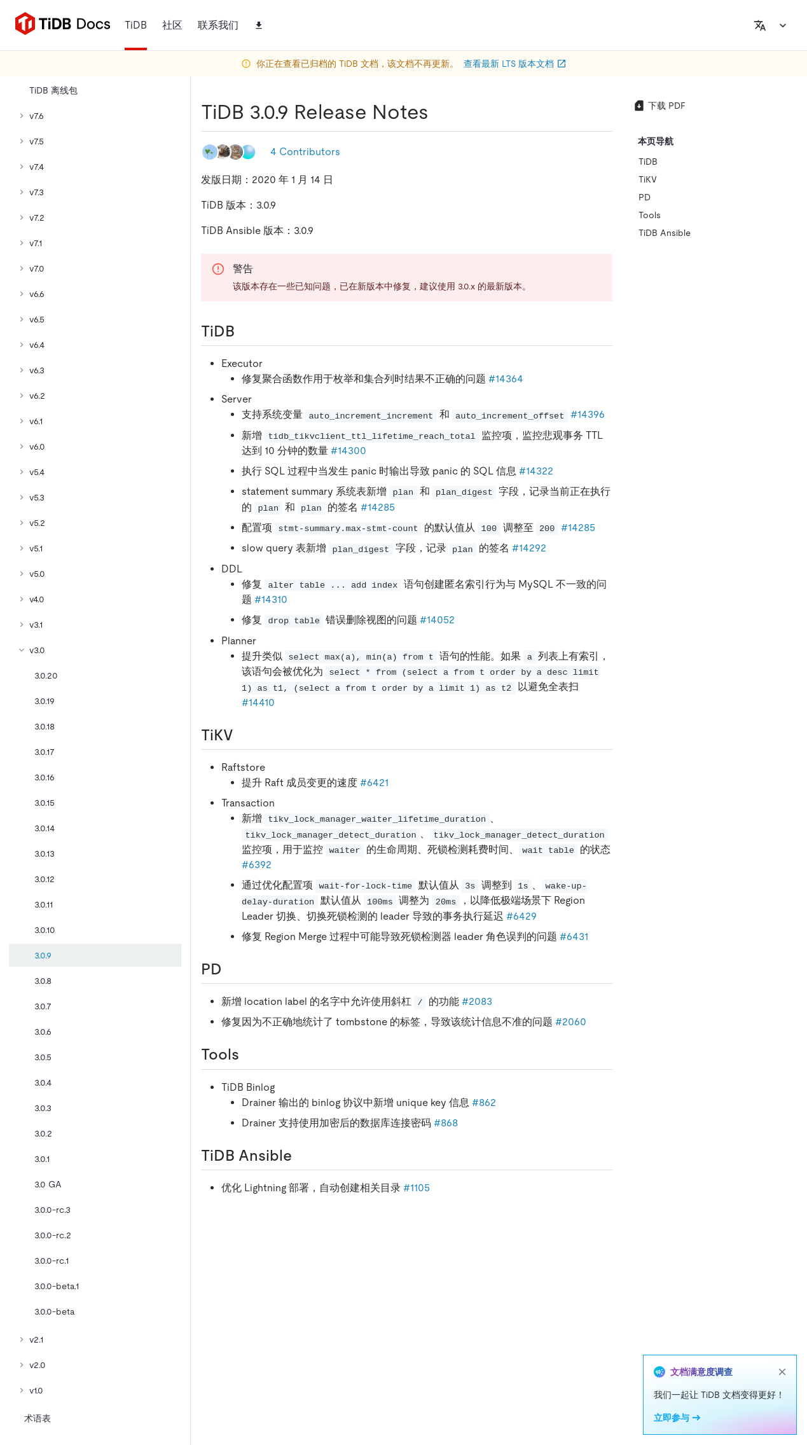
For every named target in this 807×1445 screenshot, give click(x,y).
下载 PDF (659, 105)
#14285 (378, 507)
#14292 (529, 548)
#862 (484, 1102)
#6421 (374, 783)
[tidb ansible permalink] (302, 1155)
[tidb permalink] (244, 331)
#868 (446, 1123)
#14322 (536, 471)
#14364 (505, 379)
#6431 (574, 936)
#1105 (416, 1188)
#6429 (521, 916)
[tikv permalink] (243, 735)
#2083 (477, 1001)
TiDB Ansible (664, 233)
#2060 (570, 1022)
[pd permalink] (232, 969)
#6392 (257, 865)
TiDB (648, 161)
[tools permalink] (249, 1054)
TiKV (647, 179)
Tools (649, 215)
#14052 (437, 620)
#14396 (587, 414)
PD (644, 197)
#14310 (270, 599)
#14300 (348, 451)
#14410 (258, 702)
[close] (782, 1372)
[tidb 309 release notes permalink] (438, 112)
